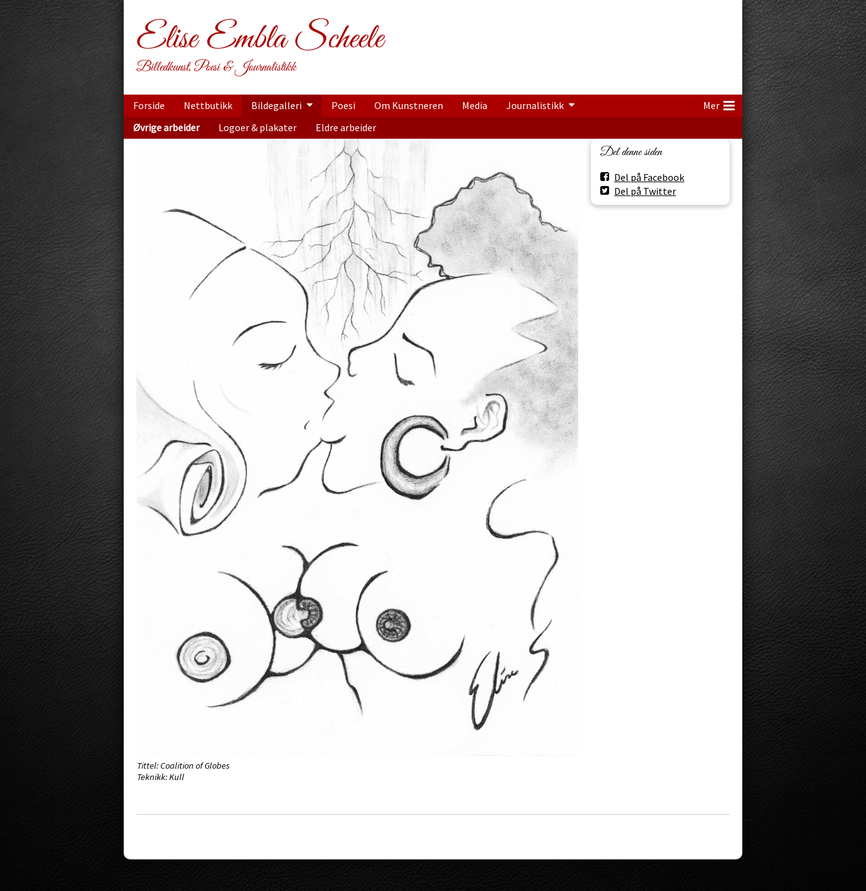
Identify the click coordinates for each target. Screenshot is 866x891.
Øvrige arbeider (166, 127)
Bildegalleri (276, 105)
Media (474, 105)
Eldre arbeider (346, 127)
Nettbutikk (208, 105)
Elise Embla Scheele (259, 39)
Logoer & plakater (257, 127)
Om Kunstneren (408, 105)
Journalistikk (535, 105)
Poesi (343, 105)
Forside (149, 105)
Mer (719, 103)
